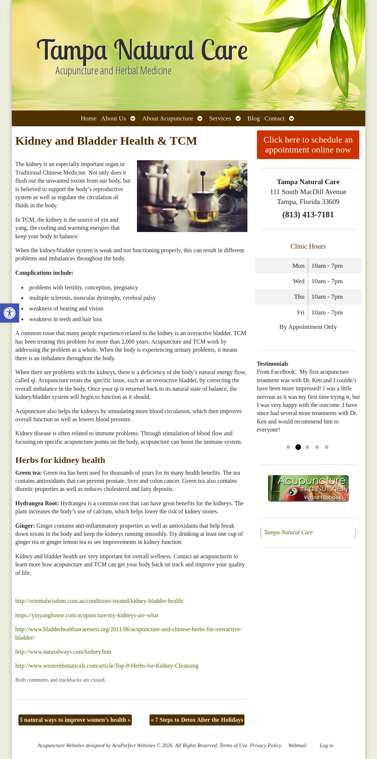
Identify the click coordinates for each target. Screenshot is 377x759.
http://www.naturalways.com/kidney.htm (63, 652)
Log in (326, 745)
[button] (9, 313)
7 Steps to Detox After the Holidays (197, 720)
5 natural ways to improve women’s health (75, 720)
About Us (113, 118)
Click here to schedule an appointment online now (308, 144)
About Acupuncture (167, 118)
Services (220, 118)
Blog (253, 118)
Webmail (297, 745)
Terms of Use (233, 745)
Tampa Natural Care (288, 532)
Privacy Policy (265, 745)
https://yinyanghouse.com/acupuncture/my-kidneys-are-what (87, 615)
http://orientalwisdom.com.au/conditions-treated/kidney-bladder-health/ (99, 601)
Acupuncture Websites (61, 745)
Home (88, 118)
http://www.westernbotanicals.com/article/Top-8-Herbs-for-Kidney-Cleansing (107, 666)
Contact (274, 118)
